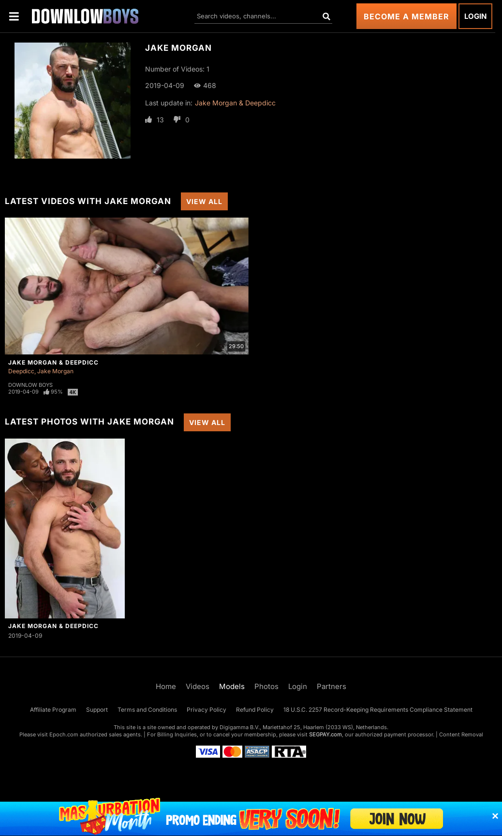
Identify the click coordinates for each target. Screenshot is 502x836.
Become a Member (406, 16)
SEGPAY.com (325, 734)
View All (204, 201)
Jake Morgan (55, 371)
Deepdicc (21, 371)
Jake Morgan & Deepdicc (235, 103)
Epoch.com (63, 734)
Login (475, 16)
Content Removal (461, 734)
